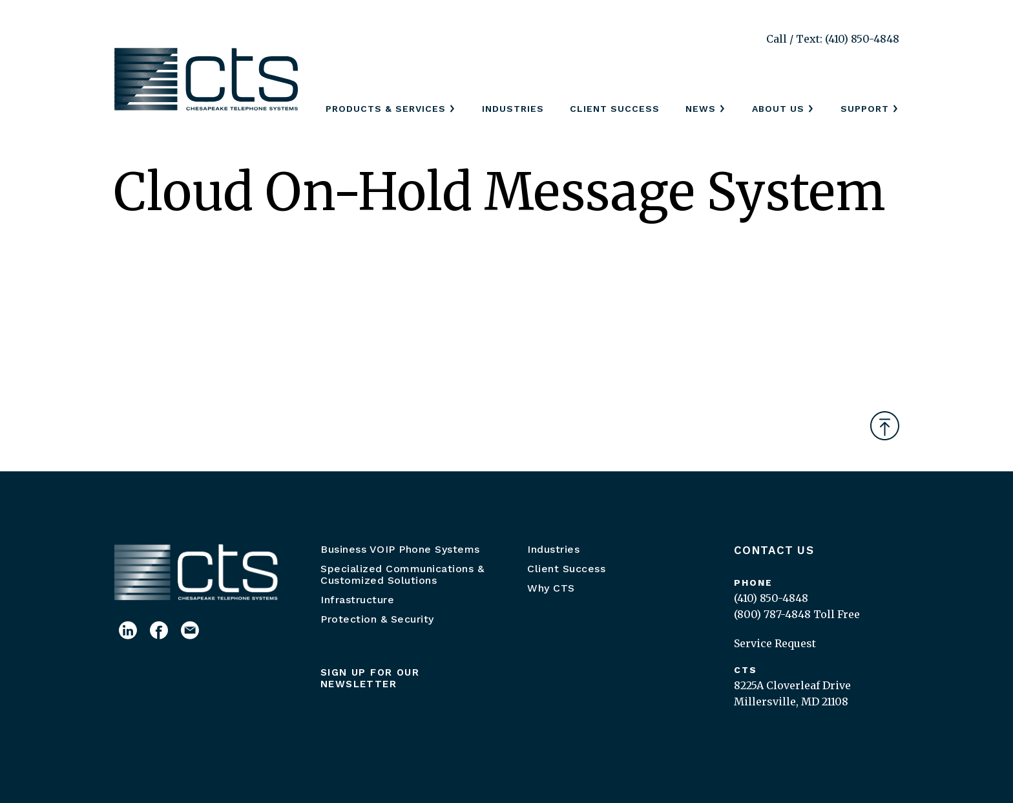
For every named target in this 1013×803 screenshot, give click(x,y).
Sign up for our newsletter (369, 678)
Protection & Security (377, 619)
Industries (513, 108)
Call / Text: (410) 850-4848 (832, 38)
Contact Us (774, 550)
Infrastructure (357, 600)
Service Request (775, 643)
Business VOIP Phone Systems (400, 549)
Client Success (615, 108)
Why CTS (551, 588)
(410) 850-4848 (771, 598)
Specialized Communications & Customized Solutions (402, 574)
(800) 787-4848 (772, 614)
